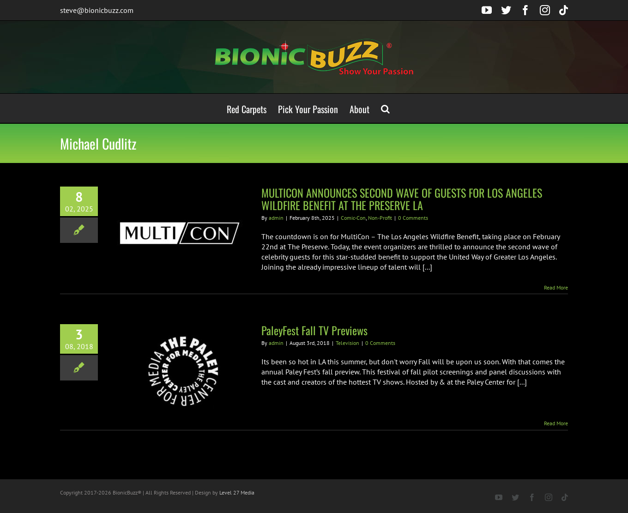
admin (276, 217)
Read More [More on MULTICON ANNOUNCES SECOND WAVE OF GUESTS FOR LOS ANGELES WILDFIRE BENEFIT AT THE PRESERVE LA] (556, 287)
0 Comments (413, 217)
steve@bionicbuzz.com (96, 10)
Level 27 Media (236, 492)
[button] (385, 108)
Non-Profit (380, 217)
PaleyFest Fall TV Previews (314, 330)
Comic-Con (353, 217)
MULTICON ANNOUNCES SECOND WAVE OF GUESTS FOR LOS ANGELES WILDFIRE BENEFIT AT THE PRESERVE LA (401, 198)
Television (347, 342)
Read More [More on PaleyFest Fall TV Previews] (556, 423)
